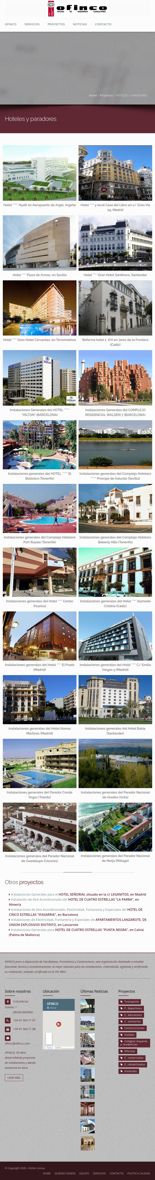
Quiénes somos (64, 1173)
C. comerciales (132, 1058)
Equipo (84, 1173)
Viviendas (128, 1071)
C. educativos (131, 1014)
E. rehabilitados (132, 1064)
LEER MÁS (13, 1078)
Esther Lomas (36, 1168)
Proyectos (106, 95)
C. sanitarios (130, 1021)
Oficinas (127, 1051)
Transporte (129, 1001)
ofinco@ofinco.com (17, 1043)
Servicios (31, 24)
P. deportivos (131, 1008)
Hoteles (127, 1034)
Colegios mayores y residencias (134, 1042)
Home (93, 95)
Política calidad (138, 1173)
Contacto (103, 24)
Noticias (80, 24)
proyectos (56, 24)
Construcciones (132, 1028)
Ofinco (10, 24)
